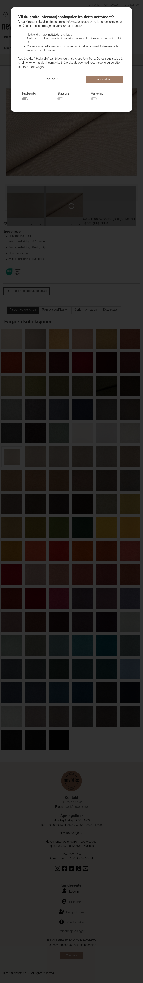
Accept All (104, 79)
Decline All (52, 79)
